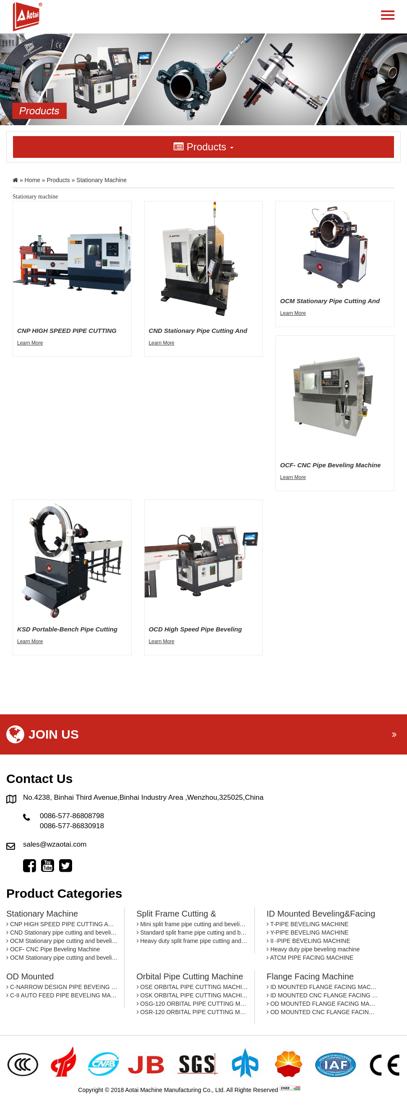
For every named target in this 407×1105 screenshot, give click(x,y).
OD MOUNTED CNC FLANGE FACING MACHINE (322, 1012)
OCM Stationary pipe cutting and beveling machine (62, 941)
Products (58, 180)
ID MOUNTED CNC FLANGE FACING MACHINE (322, 995)
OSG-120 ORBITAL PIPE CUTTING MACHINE (192, 1003)
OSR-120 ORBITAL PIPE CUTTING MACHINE (192, 1012)
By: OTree (315, 1090)
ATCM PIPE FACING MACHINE (310, 957)
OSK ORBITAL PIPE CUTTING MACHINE (192, 995)
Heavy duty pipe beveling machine (313, 949)
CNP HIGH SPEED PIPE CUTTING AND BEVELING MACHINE (62, 924)
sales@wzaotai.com (54, 844)
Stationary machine (42, 913)
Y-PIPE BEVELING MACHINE (308, 932)
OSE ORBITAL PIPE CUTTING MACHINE (192, 987)
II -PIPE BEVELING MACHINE (308, 941)
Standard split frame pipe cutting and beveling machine (192, 932)
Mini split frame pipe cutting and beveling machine (192, 924)
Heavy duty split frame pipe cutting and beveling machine (192, 941)
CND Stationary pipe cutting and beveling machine (62, 932)
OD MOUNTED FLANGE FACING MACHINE (322, 1003)
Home (32, 180)
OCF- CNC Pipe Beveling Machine (53, 949)
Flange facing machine (310, 976)
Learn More (30, 343)
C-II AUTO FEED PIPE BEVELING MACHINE (62, 995)
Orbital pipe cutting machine (190, 976)
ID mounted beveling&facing (321, 913)
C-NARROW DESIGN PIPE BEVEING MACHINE (62, 987)
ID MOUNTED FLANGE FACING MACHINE (322, 987)
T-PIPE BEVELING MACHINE (307, 924)
